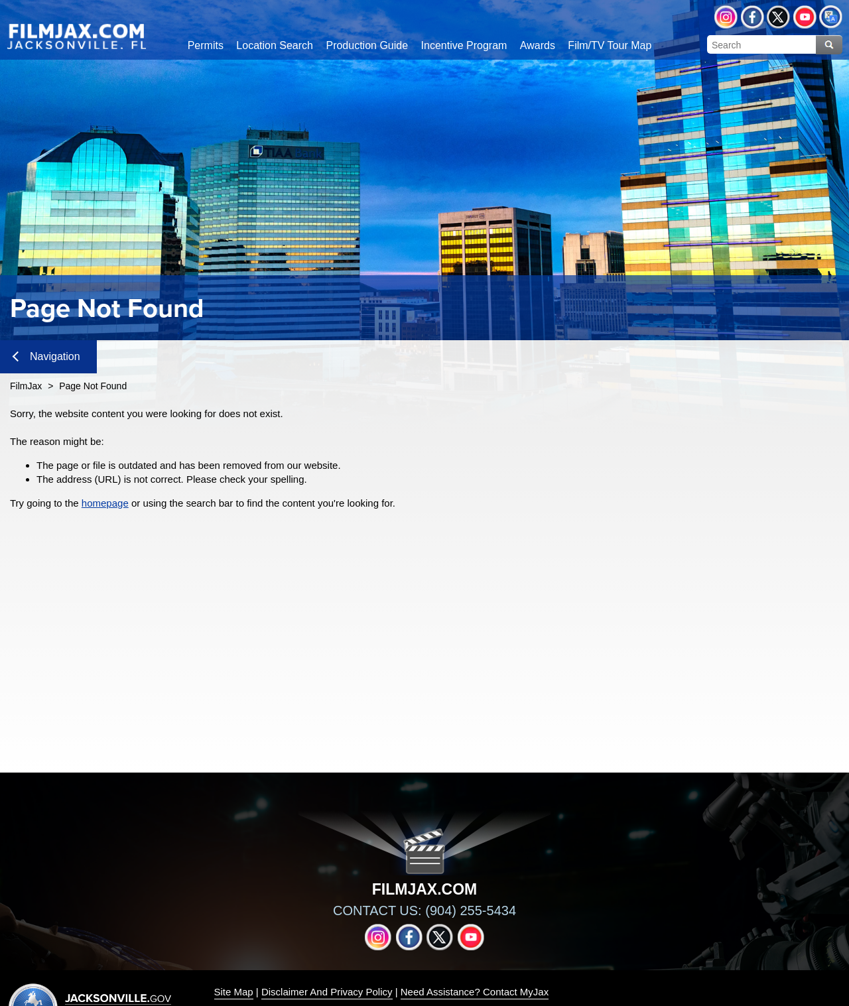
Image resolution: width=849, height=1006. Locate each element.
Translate (830, 17)
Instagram (726, 17)
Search (829, 44)
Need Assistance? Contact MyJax (475, 991)
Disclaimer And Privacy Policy (327, 991)
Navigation (46, 356)
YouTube (804, 17)
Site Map (233, 991)
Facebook (752, 17)
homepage (105, 503)
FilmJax (26, 386)
